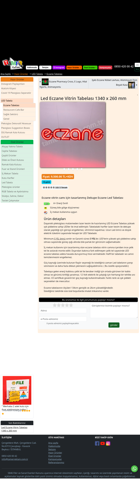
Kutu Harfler (8, 177)
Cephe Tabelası (9, 150)
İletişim (45, 67)
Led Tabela (7, 182)
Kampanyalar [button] (105, 67)
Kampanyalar (55, 459)
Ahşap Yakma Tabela (12, 146)
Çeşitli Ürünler (9, 155)
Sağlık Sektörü (10, 114)
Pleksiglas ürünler (11, 186)
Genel (6, 118)
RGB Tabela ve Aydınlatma (15, 191)
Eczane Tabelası (11, 105)
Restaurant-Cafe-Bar (13, 109)
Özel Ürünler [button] (89, 67)
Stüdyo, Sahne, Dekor (13, 195)
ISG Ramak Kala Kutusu (13, 132)
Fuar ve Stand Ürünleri (13, 168)
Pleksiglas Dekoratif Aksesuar (16, 123)
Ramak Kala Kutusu (11, 164)
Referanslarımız (56, 462)
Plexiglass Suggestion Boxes (15, 127)
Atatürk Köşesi (8, 88)
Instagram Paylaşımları (14, 84)
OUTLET (5, 136)
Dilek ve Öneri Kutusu (13, 159)
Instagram (59, 67)
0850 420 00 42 (124, 66)
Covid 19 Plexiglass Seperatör (16, 94)
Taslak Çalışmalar (10, 200)
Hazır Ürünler (73, 67)
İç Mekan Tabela (10, 173)
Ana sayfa (53, 442)
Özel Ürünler (54, 455)
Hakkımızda (32, 67)
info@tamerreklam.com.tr (15, 459)
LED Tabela (6, 100)
